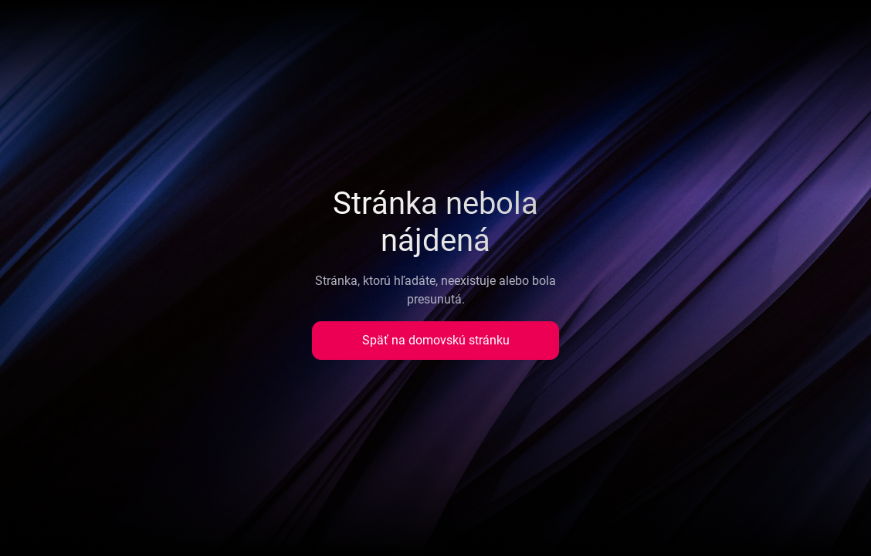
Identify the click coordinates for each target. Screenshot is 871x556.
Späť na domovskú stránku (436, 340)
